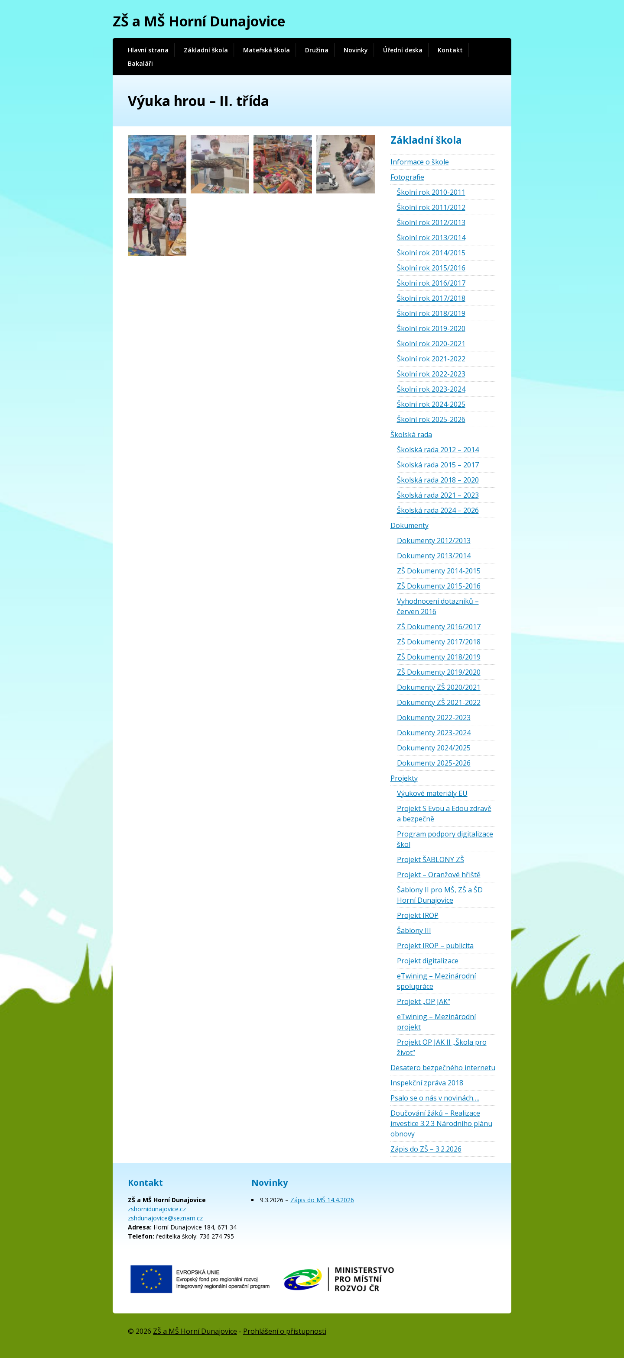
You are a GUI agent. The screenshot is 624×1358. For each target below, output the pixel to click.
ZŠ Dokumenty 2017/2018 (439, 642)
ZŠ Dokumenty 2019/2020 (439, 672)
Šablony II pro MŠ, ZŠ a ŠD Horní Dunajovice (440, 895)
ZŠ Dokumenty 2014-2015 (439, 571)
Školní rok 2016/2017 (431, 283)
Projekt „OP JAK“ (423, 1001)
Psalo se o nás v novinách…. (434, 1098)
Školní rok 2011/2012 (431, 207)
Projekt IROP (418, 915)
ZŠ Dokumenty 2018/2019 (439, 657)
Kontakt (450, 50)
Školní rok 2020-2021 (431, 343)
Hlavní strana (148, 50)
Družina (316, 50)
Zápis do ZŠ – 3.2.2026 (426, 1149)
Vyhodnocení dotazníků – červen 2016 (438, 606)
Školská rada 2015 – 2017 (438, 465)
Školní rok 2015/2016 (431, 268)
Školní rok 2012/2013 (431, 222)
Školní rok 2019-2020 (431, 328)
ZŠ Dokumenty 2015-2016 (439, 586)
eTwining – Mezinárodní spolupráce (436, 981)
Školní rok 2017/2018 (431, 298)
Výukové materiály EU (432, 793)
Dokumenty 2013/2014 (434, 555)
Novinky (356, 50)
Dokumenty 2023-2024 (434, 732)
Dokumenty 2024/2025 (434, 748)
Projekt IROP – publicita (435, 945)
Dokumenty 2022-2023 (434, 717)
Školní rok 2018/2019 (431, 313)
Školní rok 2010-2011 (431, 192)
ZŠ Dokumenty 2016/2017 (439, 626)
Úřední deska (402, 50)
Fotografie (407, 177)
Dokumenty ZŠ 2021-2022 (439, 702)
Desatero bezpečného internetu (442, 1067)
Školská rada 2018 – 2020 (438, 480)
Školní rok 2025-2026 (431, 419)
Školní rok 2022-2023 (431, 374)
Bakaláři (140, 63)
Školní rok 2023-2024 (431, 389)
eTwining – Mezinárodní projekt (436, 1022)
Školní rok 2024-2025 (431, 404)
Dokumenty (409, 525)
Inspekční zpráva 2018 (426, 1083)
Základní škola (206, 50)
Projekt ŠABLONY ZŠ (430, 859)
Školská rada (411, 434)
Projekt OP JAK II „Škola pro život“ (442, 1047)
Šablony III (414, 930)
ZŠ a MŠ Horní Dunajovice (199, 21)
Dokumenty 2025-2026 (434, 763)
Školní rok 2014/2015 (431, 252)
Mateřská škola (266, 50)
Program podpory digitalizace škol (445, 839)
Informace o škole (419, 162)
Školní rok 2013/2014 (431, 237)
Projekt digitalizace (427, 960)
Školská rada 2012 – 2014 (438, 449)
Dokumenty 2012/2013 (434, 540)
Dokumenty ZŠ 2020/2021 (439, 687)
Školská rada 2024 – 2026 (438, 510)
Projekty (404, 778)
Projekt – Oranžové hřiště (439, 874)
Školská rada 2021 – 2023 (438, 495)
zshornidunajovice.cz (157, 1209)
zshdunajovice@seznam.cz (165, 1218)
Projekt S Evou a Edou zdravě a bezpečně (444, 814)
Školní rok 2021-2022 (431, 359)
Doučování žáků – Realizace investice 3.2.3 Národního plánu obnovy (441, 1123)
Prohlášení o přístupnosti (284, 1331)
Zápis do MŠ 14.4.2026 (322, 1200)
